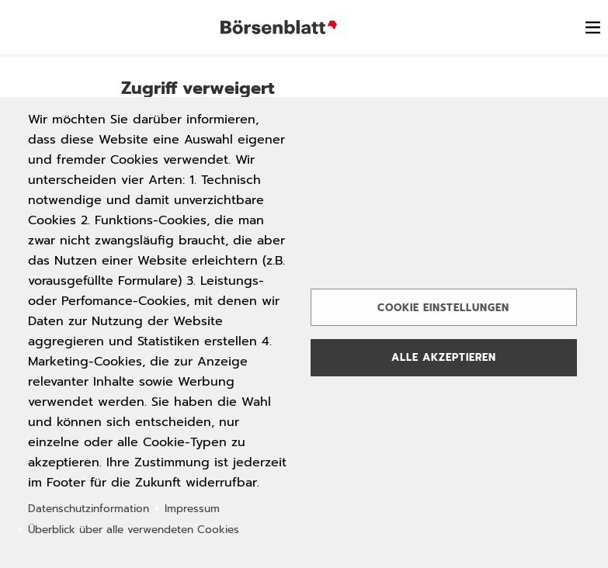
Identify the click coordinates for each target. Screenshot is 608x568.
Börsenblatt (279, 27)
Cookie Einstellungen (443, 307)
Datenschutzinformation (88, 508)
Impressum (192, 508)
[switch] (592, 27)
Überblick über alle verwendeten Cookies (133, 529)
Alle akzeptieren (443, 357)
